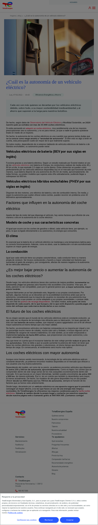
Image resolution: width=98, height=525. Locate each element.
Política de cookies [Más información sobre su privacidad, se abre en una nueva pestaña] (15, 513)
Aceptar (70, 520)
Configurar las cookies (27, 520)
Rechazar (49, 520)
